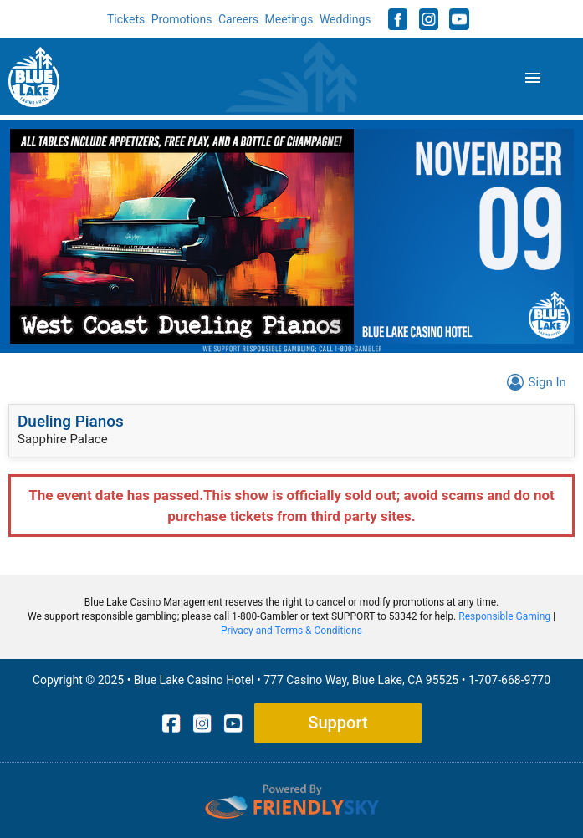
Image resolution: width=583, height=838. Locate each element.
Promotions (181, 19)
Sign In (534, 382)
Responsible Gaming (504, 616)
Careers (238, 19)
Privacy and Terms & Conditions (291, 630)
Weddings (345, 19)
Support (337, 723)
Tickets (126, 19)
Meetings (289, 19)
